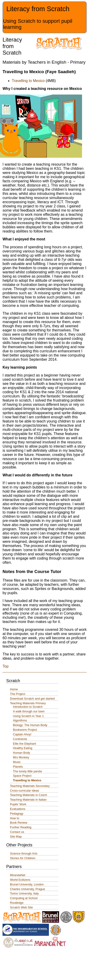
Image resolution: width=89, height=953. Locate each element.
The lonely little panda (27, 771)
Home (14, 689)
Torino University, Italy (24, 893)
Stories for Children (22, 858)
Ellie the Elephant (24, 743)
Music (17, 762)
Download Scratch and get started (32, 698)
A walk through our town (29, 711)
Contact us (17, 832)
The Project (17, 694)
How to (14, 818)
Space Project (22, 775)
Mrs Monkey (21, 757)
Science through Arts (23, 853)
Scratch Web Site (21, 907)
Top (6, 666)
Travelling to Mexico (28, 81)
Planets (18, 766)
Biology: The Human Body (30, 725)
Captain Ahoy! (22, 734)
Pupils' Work (18, 804)
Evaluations (17, 809)
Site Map (16, 836)
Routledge (16, 902)
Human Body (21, 752)
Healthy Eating (22, 748)
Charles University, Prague (27, 889)
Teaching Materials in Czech (28, 795)
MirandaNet (17, 875)
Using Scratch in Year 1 (28, 716)
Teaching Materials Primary (28, 703)
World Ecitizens (20, 879)
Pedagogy (16, 813)
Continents (20, 739)
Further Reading (20, 827)
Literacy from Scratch (37, 9)
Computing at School (24, 898)
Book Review (18, 822)
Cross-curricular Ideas (24, 790)
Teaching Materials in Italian (28, 799)
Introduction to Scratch (28, 706)
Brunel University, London (27, 884)
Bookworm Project (25, 729)
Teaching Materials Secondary (30, 786)
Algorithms (20, 720)
